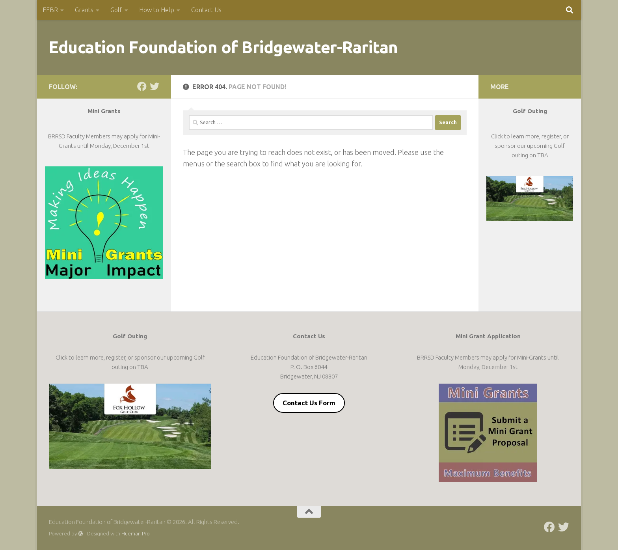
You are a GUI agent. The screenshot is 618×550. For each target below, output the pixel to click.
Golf (116, 9)
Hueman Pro (135, 533)
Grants (84, 9)
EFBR (50, 9)
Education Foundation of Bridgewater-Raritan (223, 47)
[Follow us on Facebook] (142, 86)
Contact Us (206, 9)
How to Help (156, 9)
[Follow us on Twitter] (154, 86)
